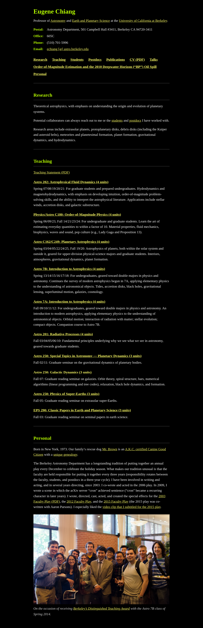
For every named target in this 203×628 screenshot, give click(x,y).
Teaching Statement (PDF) (51, 172)
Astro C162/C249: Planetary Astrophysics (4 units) (71, 242)
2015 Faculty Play (116, 501)
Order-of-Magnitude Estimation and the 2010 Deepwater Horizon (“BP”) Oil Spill (95, 67)
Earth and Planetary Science (91, 21)
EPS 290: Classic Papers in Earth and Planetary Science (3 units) (82, 410)
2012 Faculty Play (79, 501)
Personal (39, 74)
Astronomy (58, 21)
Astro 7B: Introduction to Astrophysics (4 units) (69, 269)
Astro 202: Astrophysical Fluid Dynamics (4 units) (71, 182)
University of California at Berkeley (143, 21)
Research (40, 60)
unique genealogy (65, 454)
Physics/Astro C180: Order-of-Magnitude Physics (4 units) (77, 214)
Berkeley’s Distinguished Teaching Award (101, 608)
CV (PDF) (137, 60)
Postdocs (95, 60)
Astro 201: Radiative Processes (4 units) (63, 334)
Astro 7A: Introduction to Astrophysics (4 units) (69, 302)
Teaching (59, 60)
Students (77, 60)
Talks (154, 60)
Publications (115, 60)
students (117, 120)
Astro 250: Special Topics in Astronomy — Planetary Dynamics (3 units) (87, 356)
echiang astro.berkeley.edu (67, 49)
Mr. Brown (109, 449)
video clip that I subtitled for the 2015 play (132, 507)
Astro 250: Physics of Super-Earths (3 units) (66, 394)
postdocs (135, 120)
